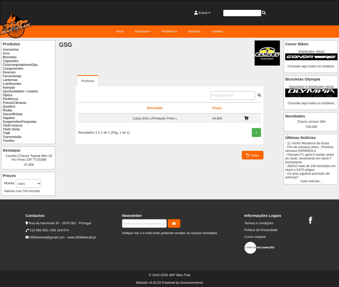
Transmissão (12, 137)
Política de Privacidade (261, 230)
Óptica (7, 95)
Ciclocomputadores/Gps (20, 65)
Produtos (168, 31)
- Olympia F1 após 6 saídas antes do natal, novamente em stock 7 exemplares (309, 158)
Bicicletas (10, 57)
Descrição (155, 108)
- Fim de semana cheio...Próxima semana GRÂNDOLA (309, 149)
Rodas (7, 110)
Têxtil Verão (11, 129)
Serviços (194, 31)
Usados (217, 31)
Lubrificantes (12, 84)
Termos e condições (258, 223)
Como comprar (255, 237)
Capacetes (10, 61)
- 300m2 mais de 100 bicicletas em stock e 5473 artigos (310, 168)
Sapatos (9, 118)
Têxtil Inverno (12, 125)
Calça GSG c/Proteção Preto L (155, 118)
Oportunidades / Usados (20, 91)
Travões (8, 140)
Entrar (203, 13)
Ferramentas (12, 76)
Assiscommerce (191, 282)
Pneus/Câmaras (14, 103)
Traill (6, 133)
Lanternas (10, 80)
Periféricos (10, 99)
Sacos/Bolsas (12, 114)
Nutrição (9, 87)
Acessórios (11, 49)
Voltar (252, 155)
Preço (217, 108)
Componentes (13, 68)
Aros (6, 53)
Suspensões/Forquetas (19, 122)
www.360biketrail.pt (81, 237)
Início (120, 31)
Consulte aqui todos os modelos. (311, 66)
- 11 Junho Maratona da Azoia (307, 143)
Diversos (9, 72)
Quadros (9, 106)
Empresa (141, 31)
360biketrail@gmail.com (47, 237)
